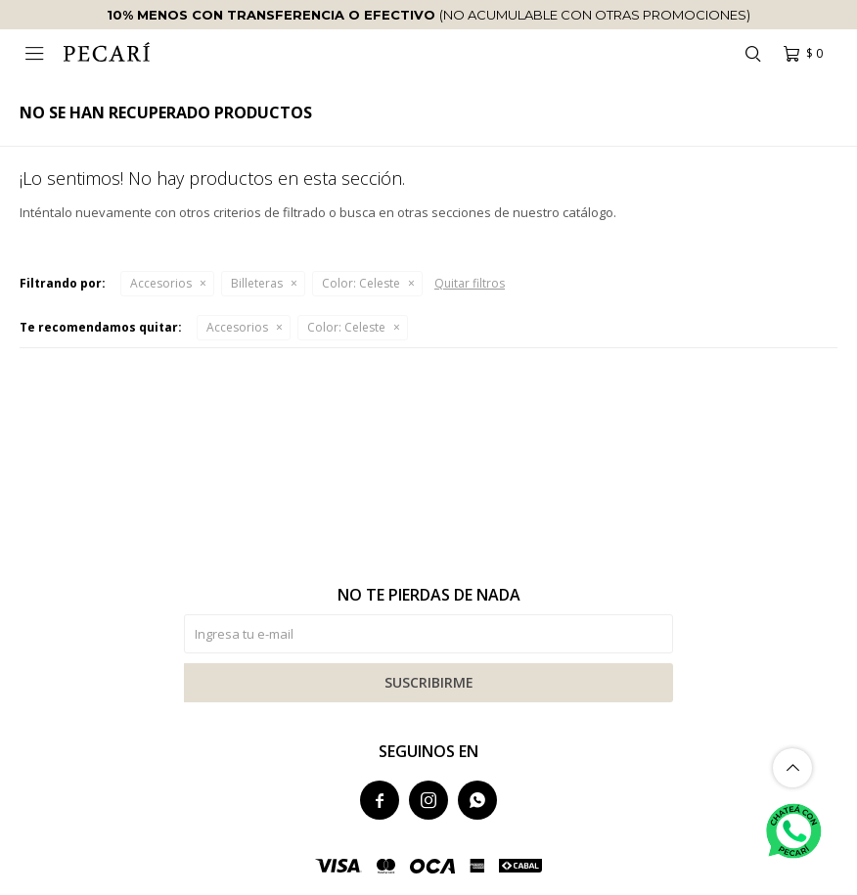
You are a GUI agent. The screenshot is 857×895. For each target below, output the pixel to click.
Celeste (361, 283)
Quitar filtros (469, 283)
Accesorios (161, 283)
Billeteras (257, 283)
